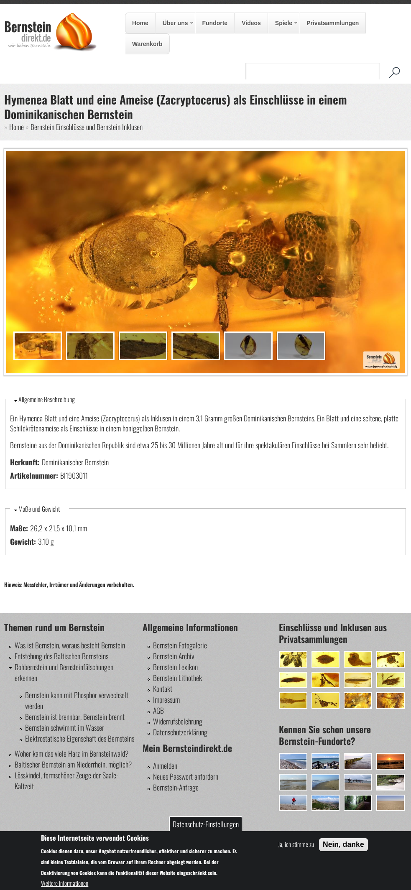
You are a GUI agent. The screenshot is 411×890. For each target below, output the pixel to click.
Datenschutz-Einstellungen (206, 824)
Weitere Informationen (64, 882)
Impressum (166, 699)
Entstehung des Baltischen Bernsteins (61, 655)
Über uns (175, 23)
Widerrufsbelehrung (177, 721)
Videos (251, 23)
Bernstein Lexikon (175, 666)
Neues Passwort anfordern (185, 776)
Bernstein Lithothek (177, 677)
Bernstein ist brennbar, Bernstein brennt (75, 716)
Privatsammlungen (332, 23)
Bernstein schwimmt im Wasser (64, 727)
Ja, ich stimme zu (296, 844)
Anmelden (165, 765)
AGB (158, 710)
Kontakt (162, 688)
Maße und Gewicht (39, 509)
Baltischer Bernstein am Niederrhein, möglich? (73, 764)
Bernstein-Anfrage (176, 787)
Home (140, 23)
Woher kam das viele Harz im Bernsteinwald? (71, 753)
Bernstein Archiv (173, 655)
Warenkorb (147, 44)
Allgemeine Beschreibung (46, 399)
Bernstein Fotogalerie (180, 645)
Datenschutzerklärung (180, 732)
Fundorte (215, 23)
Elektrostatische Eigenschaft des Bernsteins (79, 738)
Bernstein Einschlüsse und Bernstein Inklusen (87, 126)
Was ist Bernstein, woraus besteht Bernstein (70, 645)
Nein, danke (343, 844)
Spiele (283, 23)
